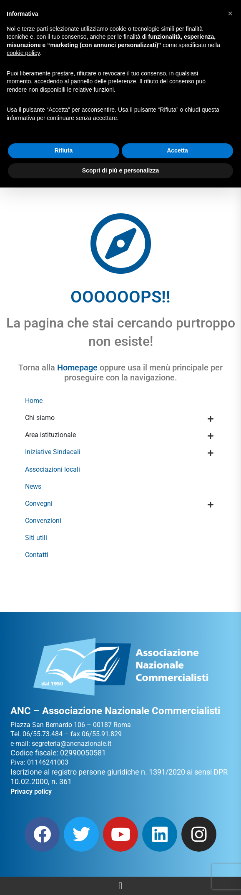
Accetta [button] (177, 150)
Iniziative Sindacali (52, 452)
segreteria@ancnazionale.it (71, 744)
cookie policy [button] (23, 53)
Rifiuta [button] (64, 150)
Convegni (39, 504)
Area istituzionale (50, 435)
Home (34, 401)
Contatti (36, 555)
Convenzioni (43, 521)
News (33, 486)
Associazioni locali (52, 469)
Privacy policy (31, 791)
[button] (230, 13)
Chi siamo (40, 418)
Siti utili (36, 538)
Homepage (77, 367)
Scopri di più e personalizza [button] (120, 170)
